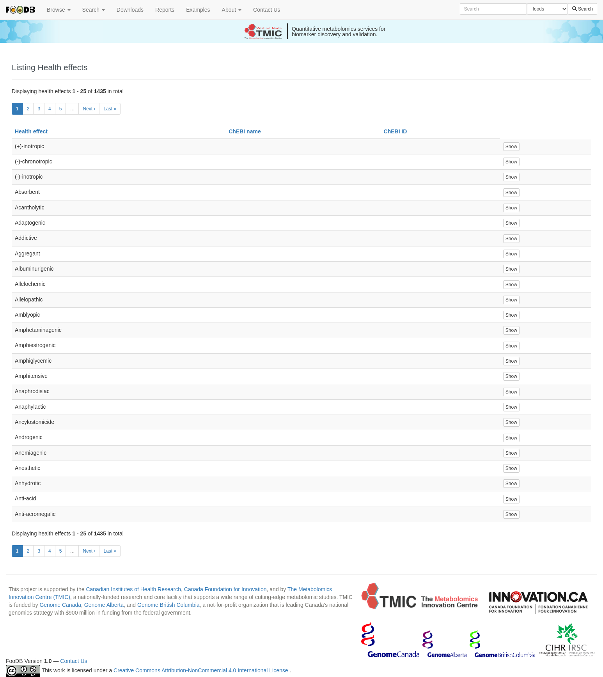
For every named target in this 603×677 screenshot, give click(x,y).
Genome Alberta (104, 605)
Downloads (130, 10)
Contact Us (266, 10)
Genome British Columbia (168, 605)
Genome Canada (60, 605)
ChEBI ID (395, 131)
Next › (89, 109)
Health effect (31, 131)
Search (93, 10)
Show (511, 146)
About (231, 10)
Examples (198, 10)
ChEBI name (245, 131)
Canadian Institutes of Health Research (133, 589)
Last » (109, 109)
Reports (164, 10)
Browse (59, 10)
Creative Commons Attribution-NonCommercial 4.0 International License (201, 670)
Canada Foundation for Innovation (225, 589)
